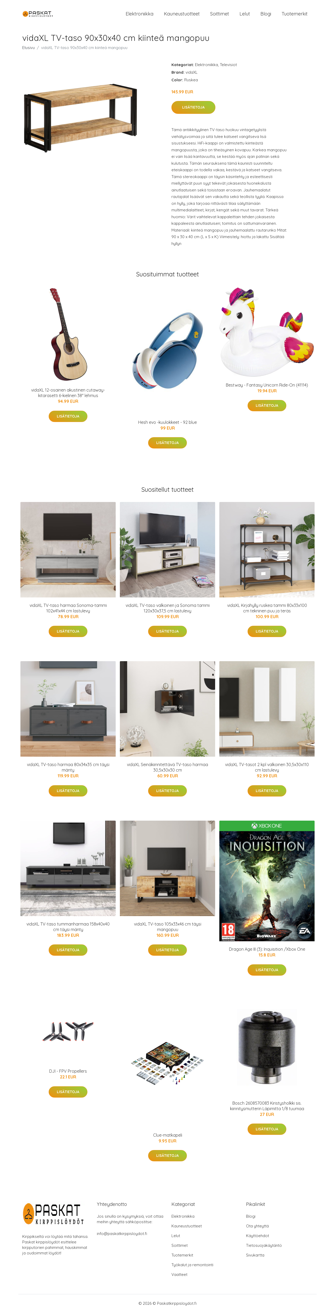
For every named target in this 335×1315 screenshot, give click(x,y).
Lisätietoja (193, 110)
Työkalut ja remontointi (192, 1267)
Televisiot (228, 67)
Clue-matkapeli (167, 1138)
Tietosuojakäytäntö (264, 1247)
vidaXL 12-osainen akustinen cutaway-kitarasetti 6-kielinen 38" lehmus (68, 395)
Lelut (244, 15)
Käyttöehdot (257, 1238)
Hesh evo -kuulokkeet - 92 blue (167, 424)
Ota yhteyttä (257, 1228)
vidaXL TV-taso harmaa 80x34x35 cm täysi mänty (68, 770)
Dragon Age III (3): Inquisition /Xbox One (267, 952)
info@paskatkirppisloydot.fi (122, 1236)
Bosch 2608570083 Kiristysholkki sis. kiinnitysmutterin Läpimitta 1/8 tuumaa (267, 1108)
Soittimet (219, 15)
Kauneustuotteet (182, 15)
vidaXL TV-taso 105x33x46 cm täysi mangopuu (167, 929)
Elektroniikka (139, 15)
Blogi (265, 15)
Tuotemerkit (295, 15)
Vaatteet (179, 1277)
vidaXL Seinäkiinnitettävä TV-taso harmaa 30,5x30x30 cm (167, 770)
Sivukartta (255, 1257)
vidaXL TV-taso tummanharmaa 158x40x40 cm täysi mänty (68, 929)
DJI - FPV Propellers (68, 1074)
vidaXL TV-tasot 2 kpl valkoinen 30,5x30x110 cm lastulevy (267, 770)
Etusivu (28, 50)
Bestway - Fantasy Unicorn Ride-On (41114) (267, 387)
